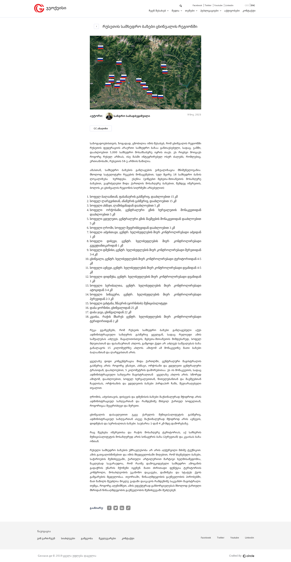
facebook (198, 5)
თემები (190, 10)
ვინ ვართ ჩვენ (46, 538)
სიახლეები (68, 538)
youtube (218, 5)
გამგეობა (87, 538)
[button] (181, 6)
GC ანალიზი (101, 128)
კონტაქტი (249, 10)
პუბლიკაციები (209, 10)
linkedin (229, 5)
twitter (208, 5)
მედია (176, 10)
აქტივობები (232, 10)
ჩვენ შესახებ (158, 10)
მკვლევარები (107, 538)
